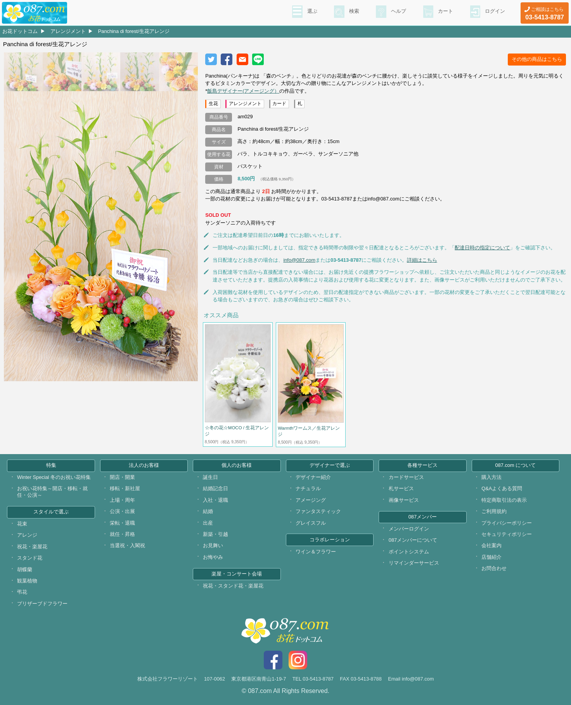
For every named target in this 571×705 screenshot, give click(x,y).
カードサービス (406, 477)
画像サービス (404, 500)
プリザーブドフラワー (42, 604)
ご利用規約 (494, 511)
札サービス (401, 488)
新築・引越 (215, 534)
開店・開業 (122, 477)
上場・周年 (122, 500)
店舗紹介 (491, 557)
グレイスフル (311, 523)
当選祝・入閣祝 (127, 545)
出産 (208, 523)
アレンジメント (68, 31)
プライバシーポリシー (506, 523)
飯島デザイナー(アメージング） (243, 91)
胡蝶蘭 (24, 569)
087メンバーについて (413, 540)
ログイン (494, 12)
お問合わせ (494, 568)
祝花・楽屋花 (32, 546)
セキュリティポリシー (506, 534)
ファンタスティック (318, 511)
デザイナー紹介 (313, 477)
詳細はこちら (422, 260)
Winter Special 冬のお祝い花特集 (54, 477)
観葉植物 (27, 581)
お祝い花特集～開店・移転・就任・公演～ (52, 492)
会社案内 (491, 545)
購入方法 (491, 477)
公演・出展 (122, 511)
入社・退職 (215, 500)
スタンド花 (29, 558)
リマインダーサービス (414, 563)
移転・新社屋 (125, 488)
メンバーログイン (409, 529)
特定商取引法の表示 (504, 500)
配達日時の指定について (482, 248)
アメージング (311, 500)
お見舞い (213, 545)
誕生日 (210, 477)
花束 (22, 524)
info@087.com (299, 260)
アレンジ (27, 535)
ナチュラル (308, 488)
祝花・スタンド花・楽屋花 (233, 586)
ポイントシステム (409, 552)
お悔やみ (213, 557)
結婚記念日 (215, 488)
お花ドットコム (20, 31)
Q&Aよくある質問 (501, 488)
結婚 (208, 511)
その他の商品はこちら (537, 59)
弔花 (22, 592)
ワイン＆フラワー (316, 552)
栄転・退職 (122, 523)
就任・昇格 (122, 534)
